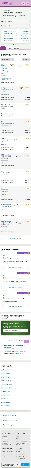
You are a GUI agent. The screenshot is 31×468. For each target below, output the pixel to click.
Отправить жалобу (20, 456)
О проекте (4, 436)
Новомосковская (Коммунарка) (6, 79)
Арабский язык (8, 33)
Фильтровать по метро (9, 415)
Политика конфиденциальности (7, 444)
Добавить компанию (20, 438)
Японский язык (5, 406)
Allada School (5, 105)
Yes (4, 88)
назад (10, 31)
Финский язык (5, 395)
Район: (3, 26)
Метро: (3, 21)
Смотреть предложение (15, 267)
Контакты (18, 451)
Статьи (17, 436)
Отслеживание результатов (8, 454)
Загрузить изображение (21, 441)
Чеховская (4, 111)
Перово (4, 144)
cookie (12, 464)
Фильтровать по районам (9, 420)
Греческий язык (8, 36)
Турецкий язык (5, 391)
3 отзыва (3, 141)
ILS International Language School (5, 67)
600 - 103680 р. (26, 82)
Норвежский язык (6, 384)
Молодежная (5, 94)
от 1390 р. (27, 113)
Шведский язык (5, 402)
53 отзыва (3, 91)
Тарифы (4, 456)
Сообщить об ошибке (20, 454)
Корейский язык (8, 40)
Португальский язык (7, 388)
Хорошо (25, 464)
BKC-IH (3, 138)
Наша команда (5, 438)
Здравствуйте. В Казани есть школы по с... (14, 346)
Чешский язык (5, 398)
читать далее (17, 353)
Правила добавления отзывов (21, 444)
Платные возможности (7, 451)
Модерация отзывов (20, 458)
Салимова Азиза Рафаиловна (11, 348)
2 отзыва (3, 108)
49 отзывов (3, 75)
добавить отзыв (4, 125)
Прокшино (4, 194)
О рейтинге (4, 441)
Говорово (4, 162)
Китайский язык (8, 38)
